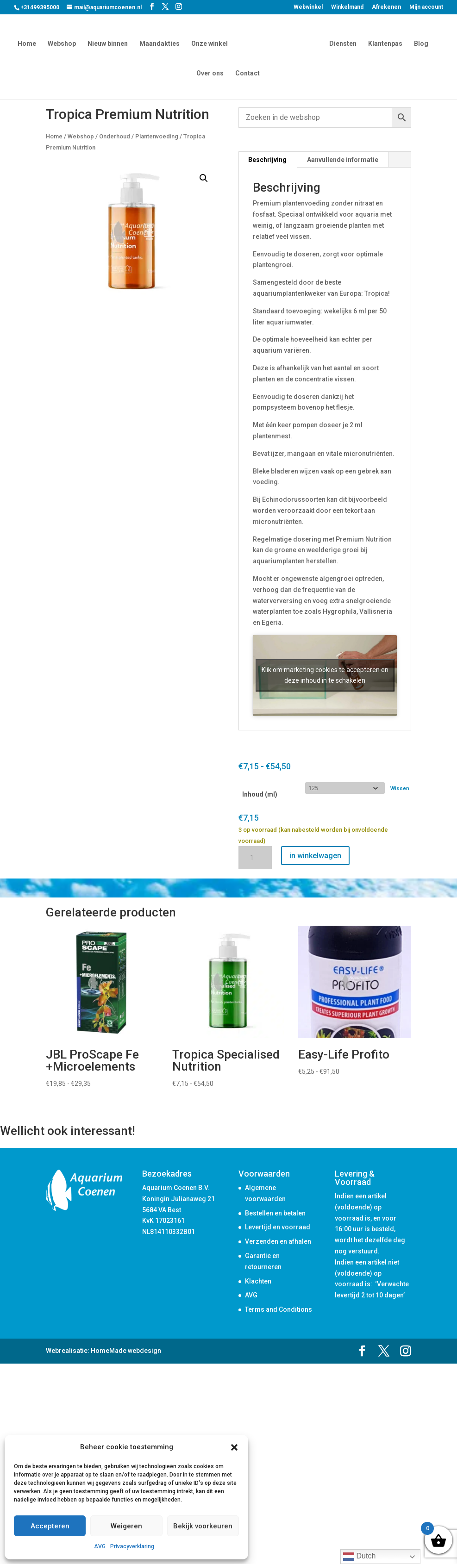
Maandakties (161, 42)
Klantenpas (384, 42)
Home (28, 42)
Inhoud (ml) (259, 794)
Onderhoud (114, 136)
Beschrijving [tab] (267, 159)
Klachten (258, 1281)
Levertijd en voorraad (277, 1227)
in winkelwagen (315, 855)
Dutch (359, 1556)
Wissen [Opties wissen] (399, 788)
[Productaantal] (255, 857)
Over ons (210, 72)
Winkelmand (347, 7)
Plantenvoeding (156, 136)
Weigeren (126, 1526)
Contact (247, 72)
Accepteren (50, 1526)
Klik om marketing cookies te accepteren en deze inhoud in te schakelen (325, 675)
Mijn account (426, 7)
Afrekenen (386, 7)
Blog (420, 42)
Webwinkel (308, 7)
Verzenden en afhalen (278, 1241)
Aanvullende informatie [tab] (342, 159)
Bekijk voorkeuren (202, 1526)
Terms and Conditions (278, 1309)
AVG (100, 1546)
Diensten (341, 42)
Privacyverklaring (132, 1546)
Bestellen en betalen (275, 1213)
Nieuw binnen (109, 42)
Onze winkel (211, 42)
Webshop (63, 42)
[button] (234, 1447)
